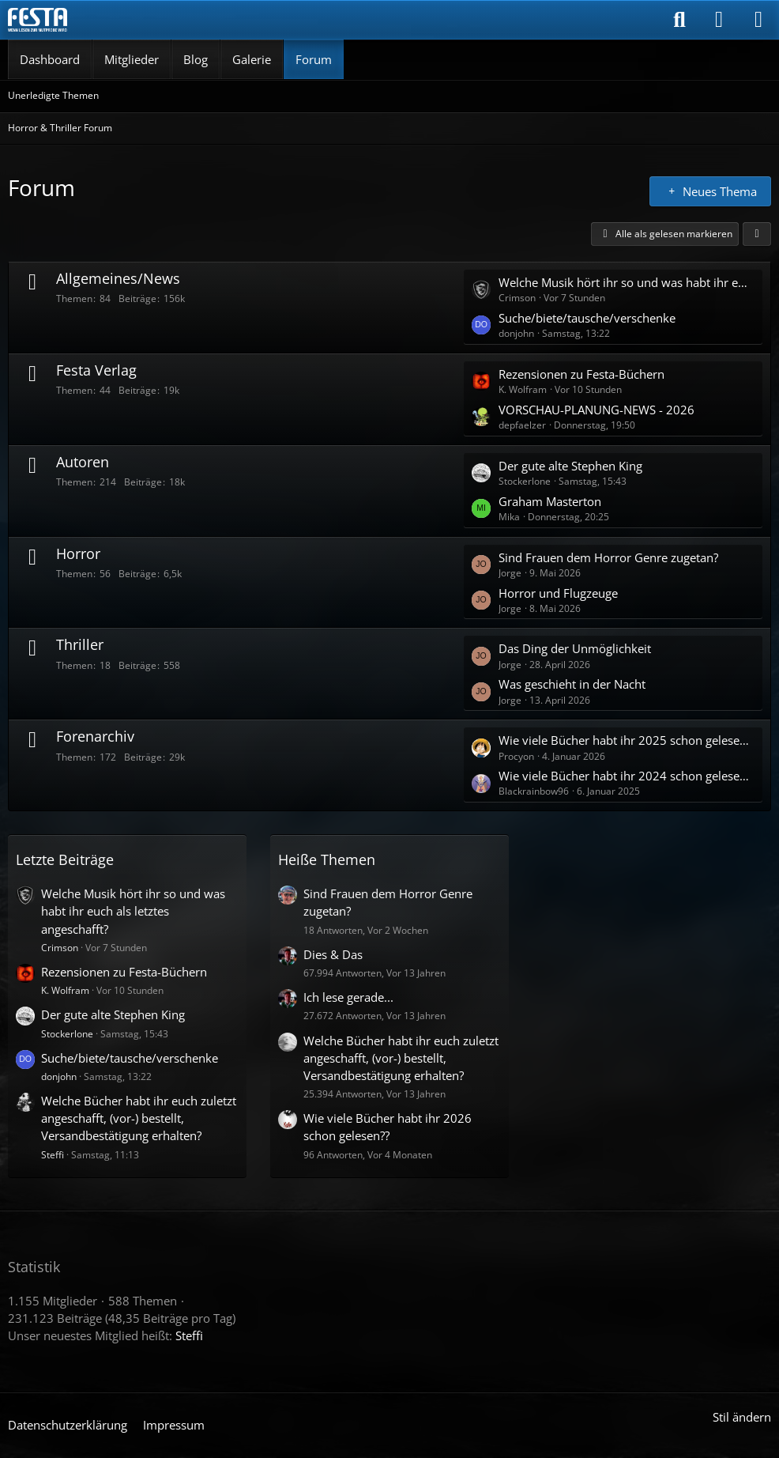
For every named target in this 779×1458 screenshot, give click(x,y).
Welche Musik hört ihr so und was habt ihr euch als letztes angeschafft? (627, 282)
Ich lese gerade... (348, 997)
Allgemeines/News (118, 278)
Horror (78, 553)
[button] (757, 234)
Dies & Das (333, 954)
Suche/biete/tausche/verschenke (587, 318)
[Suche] (679, 20)
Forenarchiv (95, 736)
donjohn (59, 1076)
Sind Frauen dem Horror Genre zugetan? (608, 557)
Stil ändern (742, 1417)
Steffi (52, 1154)
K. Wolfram (65, 990)
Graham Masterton (550, 501)
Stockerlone (67, 1034)
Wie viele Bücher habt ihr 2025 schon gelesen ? (627, 740)
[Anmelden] (719, 20)
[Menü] (758, 20)
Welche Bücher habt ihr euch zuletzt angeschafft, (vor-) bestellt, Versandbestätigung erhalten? (138, 1118)
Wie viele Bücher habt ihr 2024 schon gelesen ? (627, 776)
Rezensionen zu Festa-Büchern (581, 374)
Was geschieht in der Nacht (572, 684)
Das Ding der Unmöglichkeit (575, 648)
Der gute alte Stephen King (570, 466)
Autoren (82, 461)
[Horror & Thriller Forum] (37, 20)
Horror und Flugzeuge (558, 593)
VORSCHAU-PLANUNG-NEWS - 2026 (596, 409)
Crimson (59, 947)
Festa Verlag (96, 370)
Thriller (79, 644)
